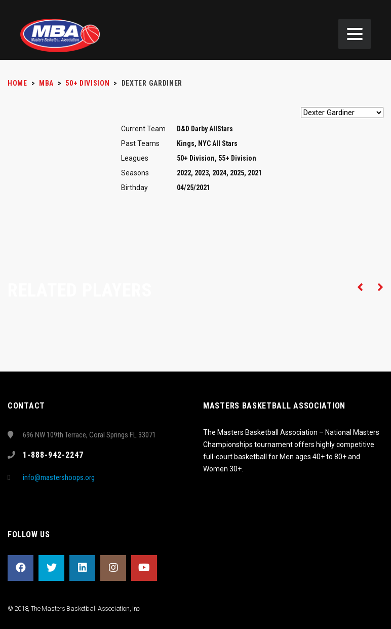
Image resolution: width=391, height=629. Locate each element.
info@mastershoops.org (59, 477)
